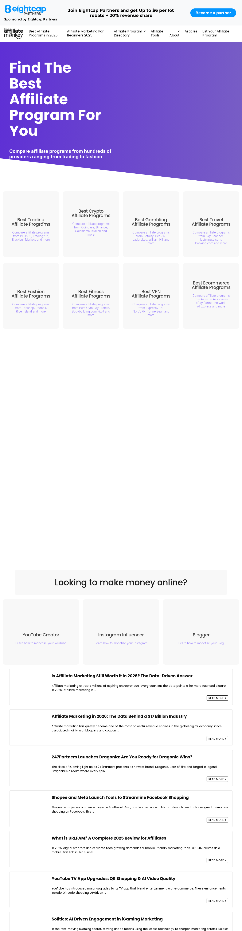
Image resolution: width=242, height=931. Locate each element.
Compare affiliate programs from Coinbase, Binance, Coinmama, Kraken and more (90, 229)
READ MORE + (217, 698)
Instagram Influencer (123, 636)
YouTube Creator (41, 635)
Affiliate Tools (157, 33)
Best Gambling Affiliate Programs (151, 222)
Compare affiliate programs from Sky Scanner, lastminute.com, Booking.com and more (211, 238)
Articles (191, 31)
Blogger (203, 636)
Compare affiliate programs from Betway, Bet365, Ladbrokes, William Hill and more (150, 238)
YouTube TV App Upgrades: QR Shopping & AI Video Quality (113, 878)
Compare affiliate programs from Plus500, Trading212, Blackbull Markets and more (31, 236)
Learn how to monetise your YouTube (40, 643)
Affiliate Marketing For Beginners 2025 (85, 33)
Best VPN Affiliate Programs (151, 293)
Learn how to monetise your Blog (203, 644)
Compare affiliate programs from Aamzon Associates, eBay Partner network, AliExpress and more (211, 301)
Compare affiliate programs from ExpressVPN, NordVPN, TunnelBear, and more (150, 309)
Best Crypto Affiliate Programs (91, 213)
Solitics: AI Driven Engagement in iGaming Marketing (107, 919)
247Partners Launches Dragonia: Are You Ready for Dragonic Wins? (122, 757)
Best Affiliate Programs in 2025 (43, 33)
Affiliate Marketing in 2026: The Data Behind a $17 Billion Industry (119, 716)
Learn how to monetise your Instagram (123, 644)
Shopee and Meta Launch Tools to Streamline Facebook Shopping (120, 797)
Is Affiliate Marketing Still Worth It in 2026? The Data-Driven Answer (122, 676)
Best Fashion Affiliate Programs (31, 293)
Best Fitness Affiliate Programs (91, 293)
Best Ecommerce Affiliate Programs (211, 285)
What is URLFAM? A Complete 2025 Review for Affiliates (109, 838)
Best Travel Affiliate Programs (211, 222)
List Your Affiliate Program (215, 33)
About (174, 35)
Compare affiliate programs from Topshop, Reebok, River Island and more (30, 307)
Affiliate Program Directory (128, 33)
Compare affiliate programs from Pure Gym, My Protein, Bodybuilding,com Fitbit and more (91, 309)
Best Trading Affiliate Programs (31, 222)
